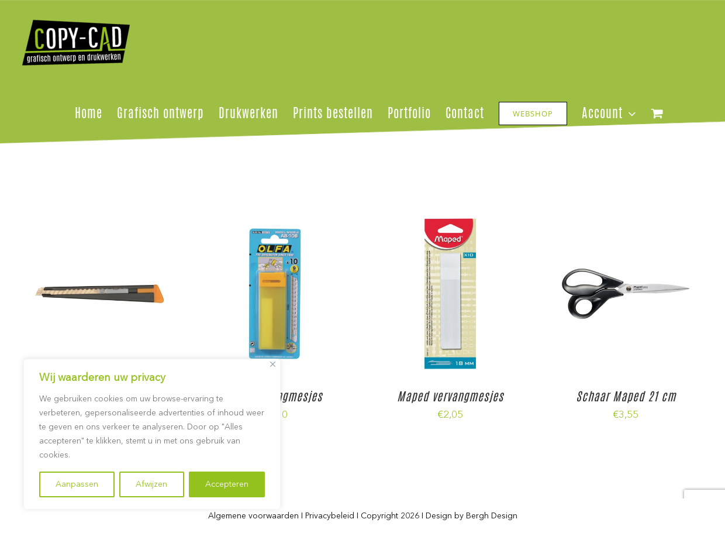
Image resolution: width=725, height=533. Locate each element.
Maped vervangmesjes (450, 396)
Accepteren (226, 484)
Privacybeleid (329, 516)
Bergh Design (491, 516)
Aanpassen (77, 484)
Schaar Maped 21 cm (626, 396)
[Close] (272, 364)
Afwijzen (151, 484)
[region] (152, 434)
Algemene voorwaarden (253, 516)
